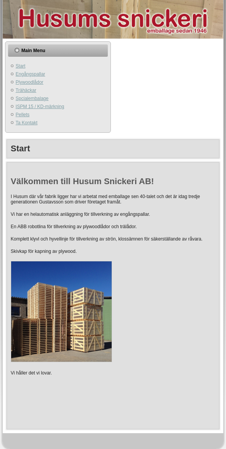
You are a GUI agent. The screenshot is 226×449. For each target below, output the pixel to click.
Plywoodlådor (30, 82)
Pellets (23, 114)
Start (20, 66)
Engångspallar (30, 74)
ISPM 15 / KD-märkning (40, 106)
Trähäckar (26, 90)
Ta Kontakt (27, 122)
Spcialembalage (32, 98)
